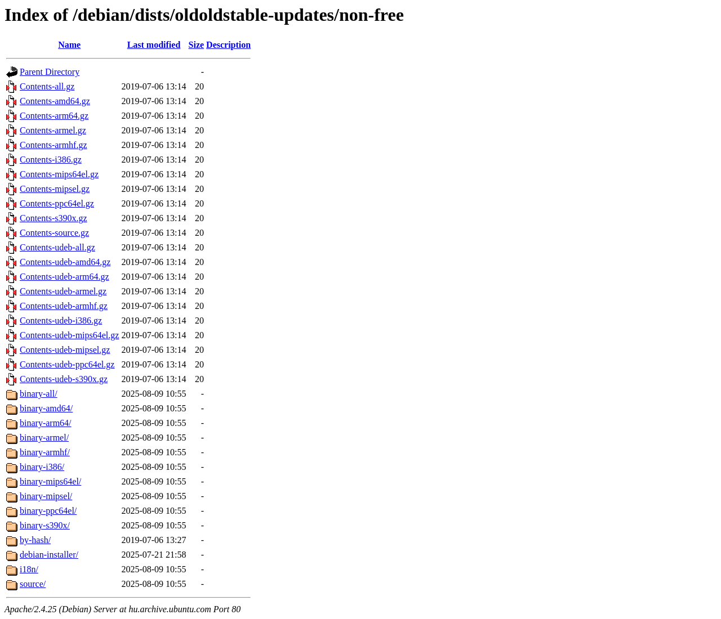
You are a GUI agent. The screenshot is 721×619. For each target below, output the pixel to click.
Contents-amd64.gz (55, 101)
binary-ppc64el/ (48, 510)
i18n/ (29, 569)
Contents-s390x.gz (53, 218)
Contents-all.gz (47, 86)
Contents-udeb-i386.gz (61, 320)
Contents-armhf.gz (53, 145)
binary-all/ (38, 393)
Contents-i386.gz (51, 159)
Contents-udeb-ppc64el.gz (67, 364)
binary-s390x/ (45, 525)
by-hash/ (35, 540)
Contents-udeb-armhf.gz (64, 306)
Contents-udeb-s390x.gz (64, 379)
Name (69, 45)
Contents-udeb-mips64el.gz (69, 335)
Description (228, 45)
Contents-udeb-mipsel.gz (65, 350)
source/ (33, 584)
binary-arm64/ (46, 423)
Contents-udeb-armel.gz (63, 291)
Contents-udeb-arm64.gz (64, 276)
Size (196, 45)
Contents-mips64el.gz (59, 174)
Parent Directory (49, 72)
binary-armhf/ (45, 452)
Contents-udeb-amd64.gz (65, 262)
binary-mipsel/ (46, 496)
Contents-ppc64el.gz (57, 203)
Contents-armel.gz (53, 130)
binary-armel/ (44, 437)
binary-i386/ (42, 467)
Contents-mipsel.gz (55, 189)
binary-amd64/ (46, 408)
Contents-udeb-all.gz (57, 247)
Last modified (154, 45)
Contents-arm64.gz (54, 115)
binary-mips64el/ (50, 481)
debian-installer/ (49, 554)
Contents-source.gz (54, 232)
